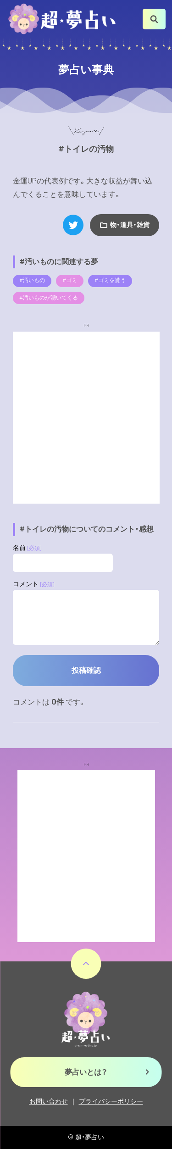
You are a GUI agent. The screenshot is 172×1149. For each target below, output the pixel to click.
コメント (34, 584)
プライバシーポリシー (111, 1101)
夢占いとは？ (86, 1072)
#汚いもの (32, 280)
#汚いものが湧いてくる (48, 297)
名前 (27, 548)
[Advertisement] (86, 418)
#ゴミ (69, 280)
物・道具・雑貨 (130, 225)
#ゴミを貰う (110, 280)
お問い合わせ (48, 1101)
